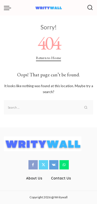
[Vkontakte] (53, 164)
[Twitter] (43, 164)
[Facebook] (33, 164)
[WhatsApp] (64, 164)
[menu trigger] (9, 7)
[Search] (90, 7)
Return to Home (48, 57)
